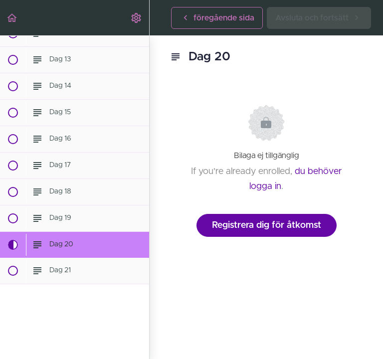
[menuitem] (136, 17)
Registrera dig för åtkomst (266, 225)
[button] (12, 17)
